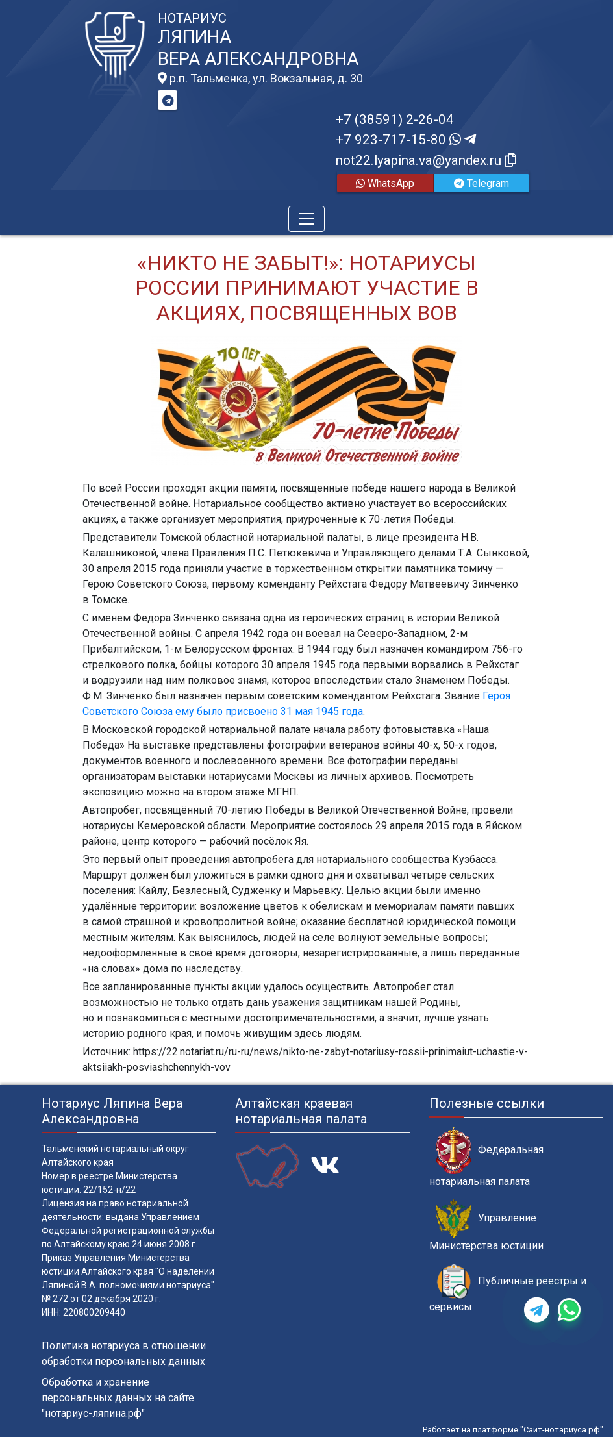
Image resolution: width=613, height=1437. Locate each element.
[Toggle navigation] (306, 219)
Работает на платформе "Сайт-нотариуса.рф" (513, 1429)
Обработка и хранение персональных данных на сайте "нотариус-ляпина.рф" (118, 1397)
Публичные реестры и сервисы (507, 1288)
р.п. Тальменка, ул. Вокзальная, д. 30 (260, 78)
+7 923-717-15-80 (406, 139)
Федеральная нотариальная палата (486, 1157)
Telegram (481, 183)
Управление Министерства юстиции (486, 1225)
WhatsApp (385, 183)
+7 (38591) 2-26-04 (395, 119)
